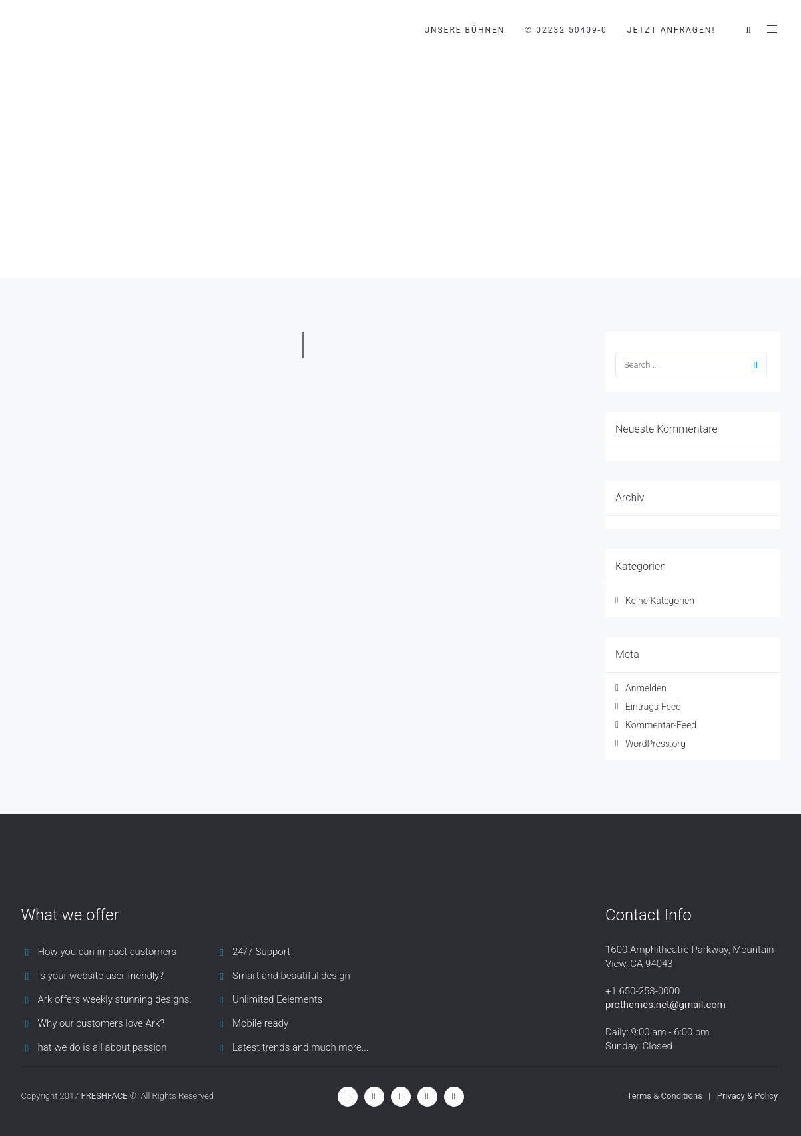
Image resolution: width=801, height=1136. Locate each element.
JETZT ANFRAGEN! (671, 30)
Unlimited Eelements (277, 999)
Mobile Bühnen (61, 226)
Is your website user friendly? (101, 976)
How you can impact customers (107, 952)
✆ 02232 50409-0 (566, 30)
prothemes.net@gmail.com (665, 1005)
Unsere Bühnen (464, 30)
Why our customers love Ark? (101, 1023)
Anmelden (646, 688)
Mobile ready (260, 1023)
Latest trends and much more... (300, 1047)
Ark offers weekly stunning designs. (115, 999)
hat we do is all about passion (102, 1047)
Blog (123, 226)
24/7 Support (261, 952)
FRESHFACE (104, 1096)
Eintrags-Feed (653, 706)
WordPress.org (655, 743)
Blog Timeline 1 (187, 226)
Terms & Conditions (664, 1096)
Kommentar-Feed (660, 725)
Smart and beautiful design (291, 976)
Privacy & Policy (747, 1096)
